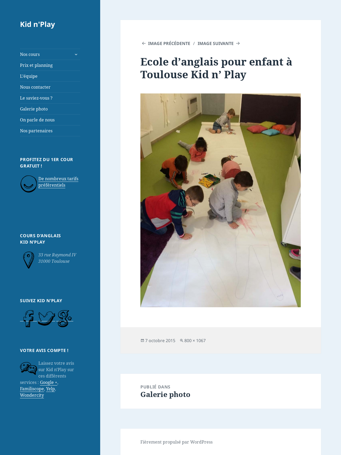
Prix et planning (36, 65)
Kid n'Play (37, 24)
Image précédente (169, 43)
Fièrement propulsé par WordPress (176, 442)
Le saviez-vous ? (36, 98)
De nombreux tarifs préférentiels (58, 182)
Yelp (50, 389)
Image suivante (216, 43)
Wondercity (32, 395)
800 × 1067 (195, 340)
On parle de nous (37, 120)
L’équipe (29, 76)
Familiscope (32, 389)
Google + (48, 382)
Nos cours (30, 54)
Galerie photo (34, 109)
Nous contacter (35, 87)
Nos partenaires (36, 131)
